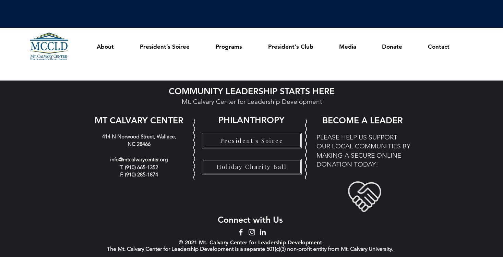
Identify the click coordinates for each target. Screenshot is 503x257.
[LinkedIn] (263, 232)
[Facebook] (241, 232)
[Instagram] (252, 232)
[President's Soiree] (252, 140)
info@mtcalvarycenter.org (139, 159)
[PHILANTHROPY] (251, 120)
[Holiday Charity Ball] (252, 166)
